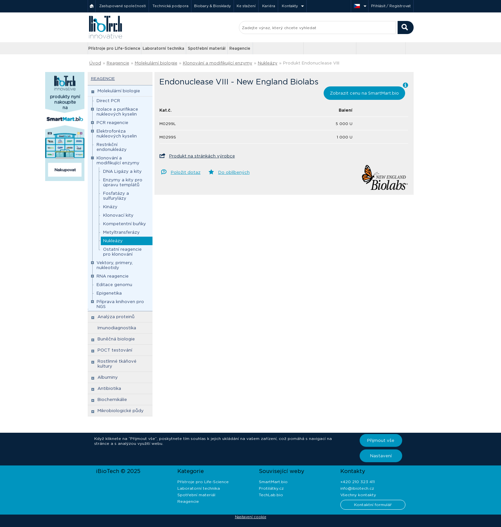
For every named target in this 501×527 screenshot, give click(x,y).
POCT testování (115, 350)
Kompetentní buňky (124, 223)
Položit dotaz (186, 172)
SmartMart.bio (273, 481)
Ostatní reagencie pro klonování (122, 252)
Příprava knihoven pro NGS (120, 304)
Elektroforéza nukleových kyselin (117, 133)
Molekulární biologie (156, 63)
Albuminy (108, 377)
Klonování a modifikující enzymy (217, 63)
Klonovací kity (118, 215)
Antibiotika (109, 388)
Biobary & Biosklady (212, 6)
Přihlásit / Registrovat (391, 6)
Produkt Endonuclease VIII (311, 63)
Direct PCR (108, 100)
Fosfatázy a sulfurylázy (116, 196)
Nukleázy (267, 63)
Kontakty (290, 6)
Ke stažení (246, 6)
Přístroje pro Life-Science (114, 48)
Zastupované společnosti (122, 6)
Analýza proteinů (116, 316)
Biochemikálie (112, 399)
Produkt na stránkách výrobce (202, 156)
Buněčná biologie (116, 338)
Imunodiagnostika (117, 327)
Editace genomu (114, 284)
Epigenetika (109, 293)
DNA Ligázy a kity (122, 171)
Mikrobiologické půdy (121, 410)
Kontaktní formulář (373, 504)
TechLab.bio (271, 494)
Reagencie (239, 48)
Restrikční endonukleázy (112, 147)
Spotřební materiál (206, 48)
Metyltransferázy (121, 232)
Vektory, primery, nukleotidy (115, 265)
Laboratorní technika (163, 48)
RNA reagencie (113, 276)
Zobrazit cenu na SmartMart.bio (364, 93)
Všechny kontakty (358, 494)
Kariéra (268, 6)
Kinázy (110, 206)
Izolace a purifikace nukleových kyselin (117, 112)
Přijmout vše (380, 440)
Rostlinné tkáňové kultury (117, 364)
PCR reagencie (112, 122)
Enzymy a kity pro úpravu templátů (122, 182)
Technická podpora (170, 6)
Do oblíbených (234, 172)
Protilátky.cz (271, 488)
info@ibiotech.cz (357, 488)
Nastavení (381, 455)
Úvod (95, 63)
